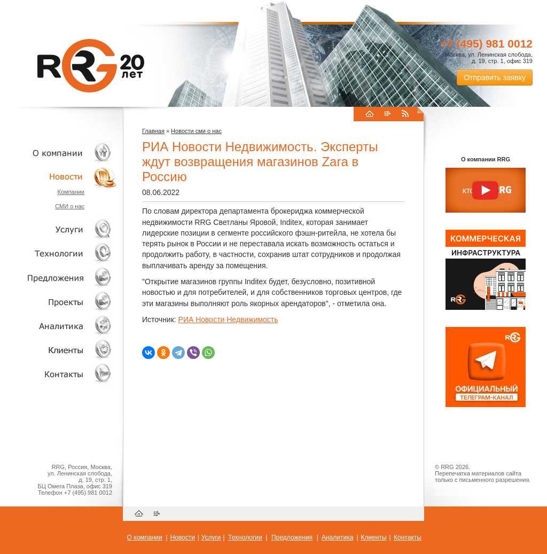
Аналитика (58, 326)
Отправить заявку (495, 77)
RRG (90, 65)
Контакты (58, 374)
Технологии (58, 253)
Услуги (58, 229)
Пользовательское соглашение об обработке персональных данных (481, 489)
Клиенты (58, 350)
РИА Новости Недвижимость (228, 319)
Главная (153, 131)
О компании (58, 153)
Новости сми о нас (196, 131)
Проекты (58, 302)
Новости (61, 177)
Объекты (58, 278)
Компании (70, 192)
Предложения (291, 537)
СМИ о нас (69, 206)
